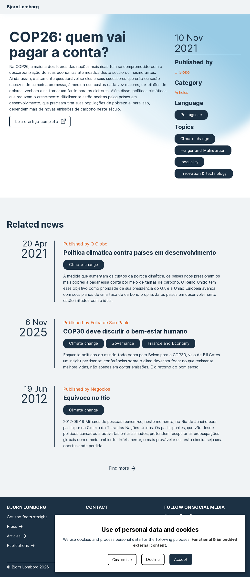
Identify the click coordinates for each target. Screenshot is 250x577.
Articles (181, 92)
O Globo (182, 72)
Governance (123, 343)
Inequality (189, 161)
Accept (181, 559)
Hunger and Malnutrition (203, 150)
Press (12, 526)
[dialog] (150, 543)
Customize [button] (122, 559)
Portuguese (191, 114)
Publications (18, 545)
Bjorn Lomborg (23, 6)
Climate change (194, 138)
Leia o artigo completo (36, 121)
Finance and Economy (169, 343)
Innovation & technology (203, 173)
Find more (119, 468)
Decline (153, 559)
